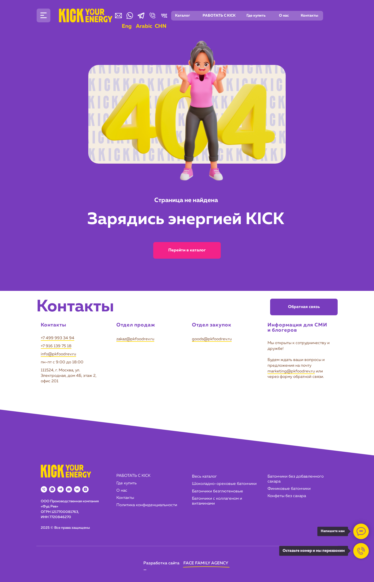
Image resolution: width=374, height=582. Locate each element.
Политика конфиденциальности (146, 505)
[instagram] (85, 489)
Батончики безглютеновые (217, 491)
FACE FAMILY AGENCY (205, 563)
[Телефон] (44, 489)
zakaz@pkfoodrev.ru (135, 339)
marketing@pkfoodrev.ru (291, 371)
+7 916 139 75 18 (56, 346)
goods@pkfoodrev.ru (212, 339)
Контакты (125, 498)
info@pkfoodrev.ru (58, 354)
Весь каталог (204, 476)
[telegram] (60, 489)
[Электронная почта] (69, 489)
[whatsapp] (52, 489)
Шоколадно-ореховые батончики (224, 484)
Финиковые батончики (289, 489)
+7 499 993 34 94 (57, 338)
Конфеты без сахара (287, 496)
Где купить (126, 483)
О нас (121, 491)
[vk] (77, 489)
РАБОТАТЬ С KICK (133, 476)
